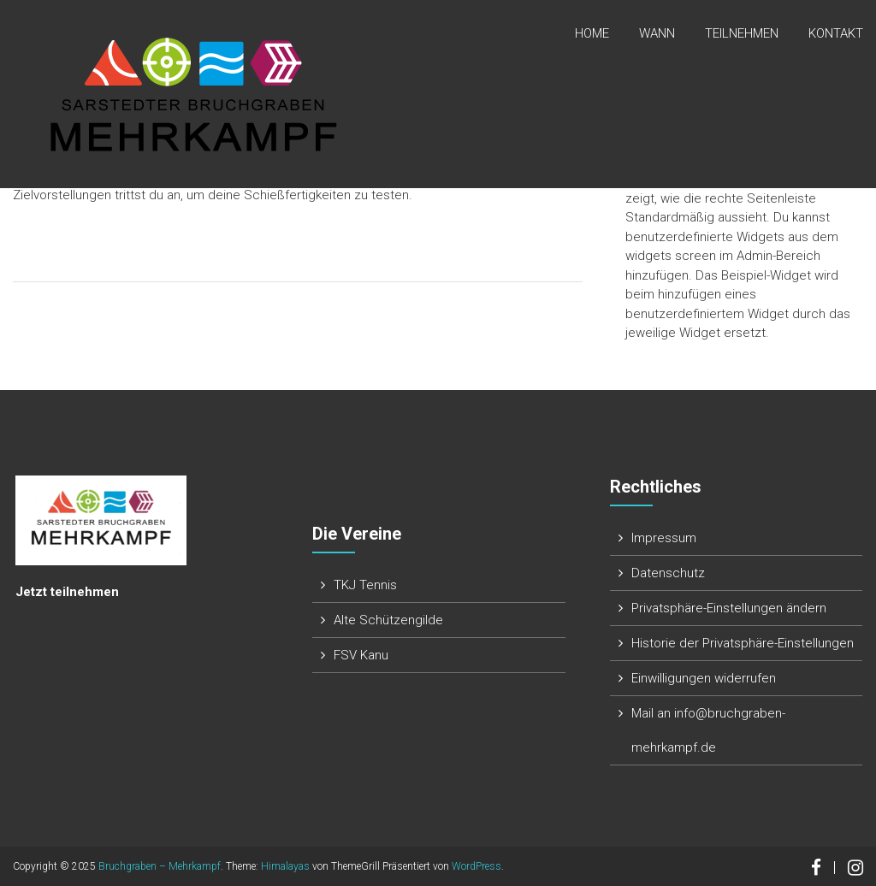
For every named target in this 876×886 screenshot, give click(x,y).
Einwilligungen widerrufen (703, 678)
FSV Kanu (361, 655)
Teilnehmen (741, 33)
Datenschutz (668, 573)
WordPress (476, 866)
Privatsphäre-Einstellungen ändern (728, 608)
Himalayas (285, 866)
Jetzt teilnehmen (67, 592)
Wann (657, 33)
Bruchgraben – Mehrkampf (159, 866)
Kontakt (835, 33)
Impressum (663, 538)
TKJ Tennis (365, 585)
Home (592, 33)
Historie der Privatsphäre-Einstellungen (742, 643)
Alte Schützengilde (388, 620)
